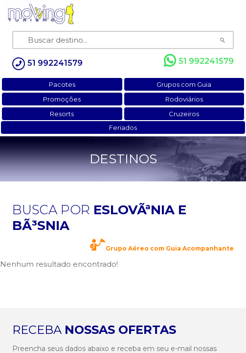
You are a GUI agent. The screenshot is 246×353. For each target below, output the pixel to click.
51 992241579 (199, 61)
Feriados (123, 127)
